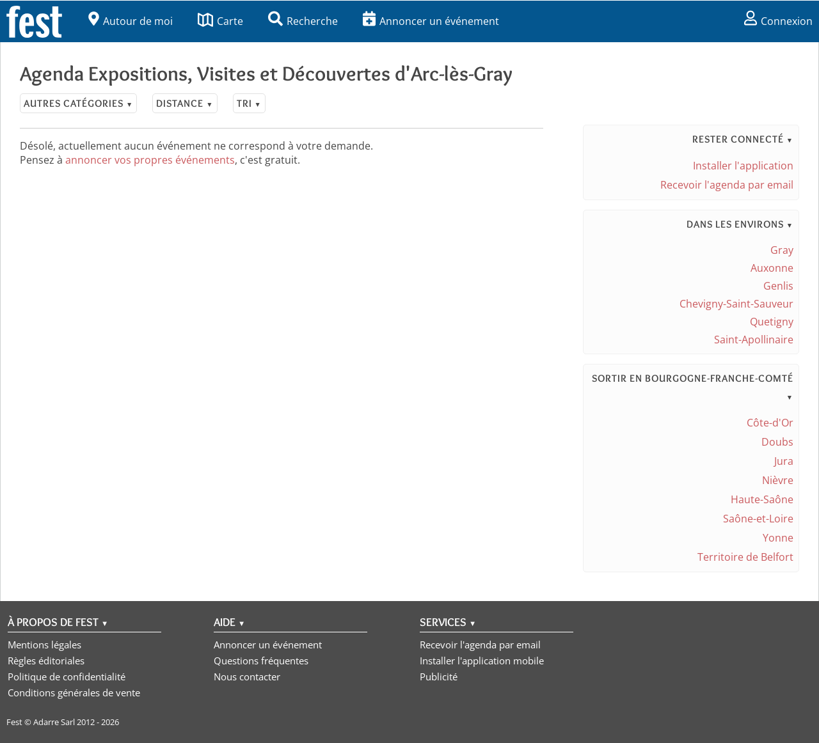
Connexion (778, 21)
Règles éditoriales (46, 660)
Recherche (303, 21)
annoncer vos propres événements (150, 160)
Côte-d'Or (770, 423)
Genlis (778, 286)
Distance (184, 103)
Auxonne (772, 268)
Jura (783, 461)
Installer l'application (743, 166)
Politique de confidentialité (66, 676)
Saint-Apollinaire (753, 339)
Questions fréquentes (261, 660)
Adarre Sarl (54, 722)
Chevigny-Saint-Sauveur (736, 304)
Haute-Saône (762, 499)
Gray (781, 250)
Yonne (778, 538)
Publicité (438, 676)
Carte (220, 21)
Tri (249, 103)
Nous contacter (247, 676)
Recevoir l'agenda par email (726, 185)
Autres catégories (78, 103)
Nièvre (777, 480)
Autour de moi (130, 21)
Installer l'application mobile (482, 660)
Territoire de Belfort (745, 557)
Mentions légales (44, 644)
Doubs (777, 442)
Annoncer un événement (431, 21)
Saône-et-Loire (758, 519)
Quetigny (771, 322)
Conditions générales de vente (74, 692)
